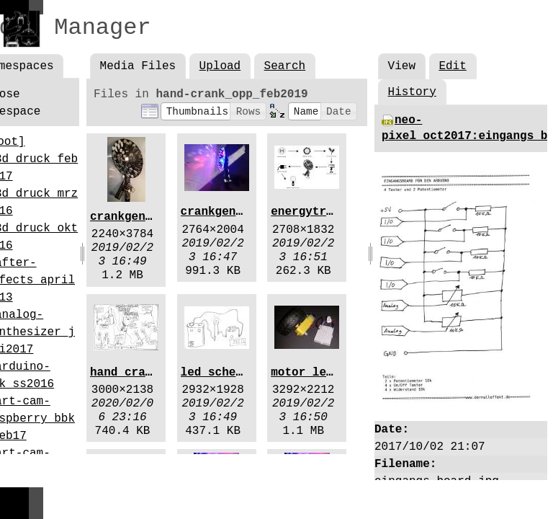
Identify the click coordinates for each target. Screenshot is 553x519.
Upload (220, 66)
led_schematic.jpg (239, 372)
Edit (452, 66)
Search (285, 66)
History (412, 92)
